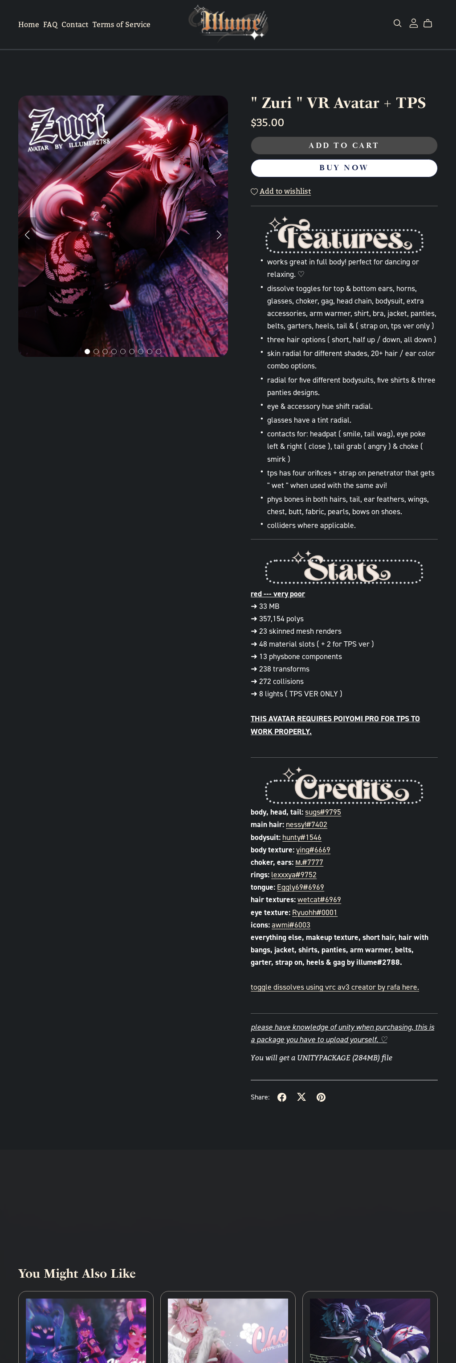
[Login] (413, 22)
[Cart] (431, 23)
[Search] (398, 23)
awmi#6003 (291, 924)
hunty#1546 (302, 837)
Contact (74, 24)
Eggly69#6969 (300, 887)
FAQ (50, 24)
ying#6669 (313, 849)
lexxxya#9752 (294, 874)
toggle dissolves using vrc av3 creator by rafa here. (335, 987)
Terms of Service (122, 24)
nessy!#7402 (306, 824)
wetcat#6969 (319, 899)
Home (28, 24)
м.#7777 (309, 862)
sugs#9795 (323, 812)
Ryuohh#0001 (315, 912)
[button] (27, 235)
